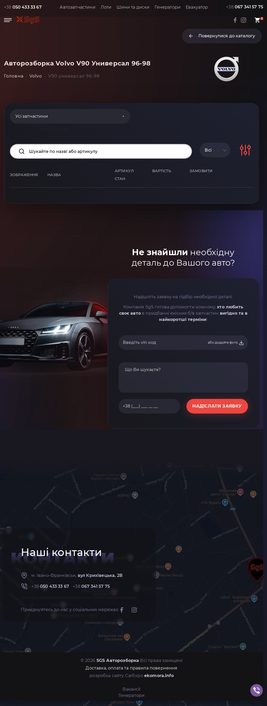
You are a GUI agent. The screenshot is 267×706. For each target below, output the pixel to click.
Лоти (106, 7)
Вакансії (131, 689)
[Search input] (101, 151)
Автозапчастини (77, 7)
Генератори (167, 7)
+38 (23, 7)
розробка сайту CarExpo (131, 675)
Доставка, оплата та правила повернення (131, 668)
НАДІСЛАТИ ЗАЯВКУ (217, 406)
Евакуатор (197, 7)
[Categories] (70, 116)
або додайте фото (226, 342)
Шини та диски (133, 7)
